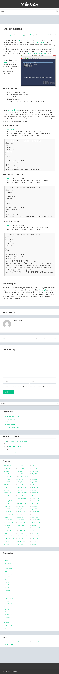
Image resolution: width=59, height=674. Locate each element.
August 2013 (20, 506)
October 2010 (8, 530)
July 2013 (34, 506)
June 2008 (7, 541)
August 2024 (20, 468)
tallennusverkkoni (40, 42)
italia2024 (6, 582)
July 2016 (6, 495)
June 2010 (34, 530)
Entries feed (21, 642)
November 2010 (36, 528)
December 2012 (36, 511)
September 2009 (9, 538)
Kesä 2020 (7, 593)
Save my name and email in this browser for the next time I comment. (28, 387)
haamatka (7, 571)
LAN (5, 595)
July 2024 (34, 468)
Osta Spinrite (11, 129)
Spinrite (34, 53)
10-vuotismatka (8, 558)
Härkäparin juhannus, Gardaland (18, 441)
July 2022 (34, 476)
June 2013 (7, 509)
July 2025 (21, 465)
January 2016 (22, 498)
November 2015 (36, 498)
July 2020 (7, 479)
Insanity (6, 579)
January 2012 (22, 519)
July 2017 (6, 490)
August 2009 (21, 538)
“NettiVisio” (7, 339)
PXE (19, 40)
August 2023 (35, 471)
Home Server (8, 574)
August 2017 (35, 487)
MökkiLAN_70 (8, 603)
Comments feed (36, 642)
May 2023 (34, 474)
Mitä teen (7, 35)
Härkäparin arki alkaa (15, 446)
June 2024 (7, 471)
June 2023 (20, 474)
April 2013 (34, 509)
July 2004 (7, 544)
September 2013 (8, 506)
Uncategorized (15, 35)
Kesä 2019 (7, 590)
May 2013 (21, 509)
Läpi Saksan (8, 422)
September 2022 (23, 476)
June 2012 (34, 514)
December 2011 (36, 519)
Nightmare (7, 609)
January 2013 (21, 511)
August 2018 (7, 484)
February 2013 (8, 511)
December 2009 (8, 536)
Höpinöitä (7, 576)
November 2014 (21, 501)
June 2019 (7, 482)
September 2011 (36, 522)
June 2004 (20, 544)
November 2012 (8, 514)
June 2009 (35, 538)
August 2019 (20, 479)
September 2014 (36, 501)
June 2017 (20, 490)
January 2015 (8, 501)
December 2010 (21, 528)
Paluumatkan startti (10, 424)
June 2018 (34, 484)
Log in (6, 642)
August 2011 (7, 525)
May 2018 (6, 487)
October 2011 (21, 522)
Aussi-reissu (7, 563)
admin (6, 560)
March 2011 (7, 528)
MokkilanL (7, 606)
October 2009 (36, 536)
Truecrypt (42, 290)
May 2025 (7, 468)
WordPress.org (8, 644)
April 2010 (6, 533)
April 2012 (20, 517)
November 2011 (8, 522)
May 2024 (21, 471)
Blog (5, 566)
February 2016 (8, 498)
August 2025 (7, 465)
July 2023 (7, 474)
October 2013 (35, 503)
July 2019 (34, 479)
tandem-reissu (8, 620)
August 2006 (21, 541)
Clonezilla (28, 53)
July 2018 (20, 484)
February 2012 (8, 519)
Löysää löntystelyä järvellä (12, 427)
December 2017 (22, 487)
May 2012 (6, 517)
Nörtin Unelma (8, 612)
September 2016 (22, 492)
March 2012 (35, 517)
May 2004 (34, 544)
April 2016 (34, 495)
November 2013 (22, 503)
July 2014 (6, 503)
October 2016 (8, 492)
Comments (53, 35)
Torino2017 (7, 622)
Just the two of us (14, 444)
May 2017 (34, 490)
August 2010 (21, 530)
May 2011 (34, 525)
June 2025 (34, 465)
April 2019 (34, 482)
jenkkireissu (7, 587)
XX (5, 628)
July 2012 (20, 514)
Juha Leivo (29, 4)
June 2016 (20, 495)
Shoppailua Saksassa (11, 419)
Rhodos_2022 (8, 614)
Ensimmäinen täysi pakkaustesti (45, 339)
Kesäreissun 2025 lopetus (12, 416)
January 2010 (35, 533)
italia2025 (6, 585)
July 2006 (34, 541)
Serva (5, 62)
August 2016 (35, 492)
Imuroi (9, 178)
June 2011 (21, 525)
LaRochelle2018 (8, 598)
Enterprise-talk (8, 568)
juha (25, 35)
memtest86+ (41, 53)
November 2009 (23, 536)
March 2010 (20, 533)
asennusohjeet (13, 110)
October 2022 (8, 476)
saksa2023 (7, 617)
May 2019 (21, 482)
